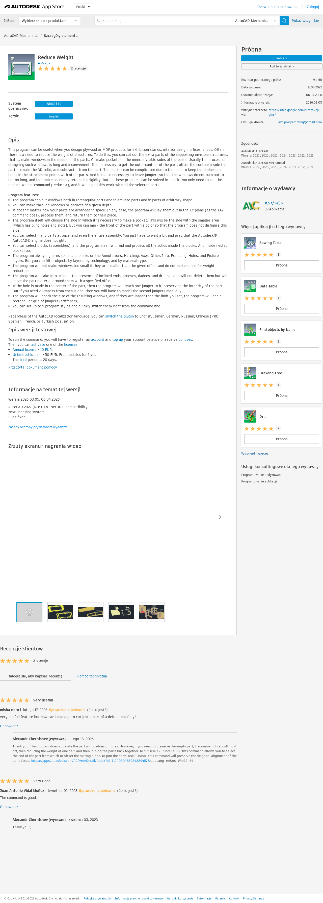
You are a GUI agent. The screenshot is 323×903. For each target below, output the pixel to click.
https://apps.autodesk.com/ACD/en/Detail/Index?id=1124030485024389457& (90, 760)
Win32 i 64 (53, 104)
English (53, 116)
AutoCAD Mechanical (21, 35)
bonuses (184, 339)
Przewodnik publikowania (277, 6)
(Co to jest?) (97, 709)
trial (23, 359)
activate (37, 344)
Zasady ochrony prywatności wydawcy (37, 427)
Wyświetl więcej (254, 453)
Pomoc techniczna (92, 676)
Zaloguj (313, 6)
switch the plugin (119, 316)
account (97, 339)
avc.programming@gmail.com (300, 122)
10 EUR (45, 349)
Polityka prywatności (97, 898)
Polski (83, 7)
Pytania (220, 898)
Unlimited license (27, 354)
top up (117, 339)
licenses (70, 344)
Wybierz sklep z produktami (44, 20)
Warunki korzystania (180, 898)
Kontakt (234, 898)
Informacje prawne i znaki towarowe (139, 898)
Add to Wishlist (282, 66)
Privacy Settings (253, 898)
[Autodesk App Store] (34, 7)
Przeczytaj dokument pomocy (32, 367)
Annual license (25, 349)
